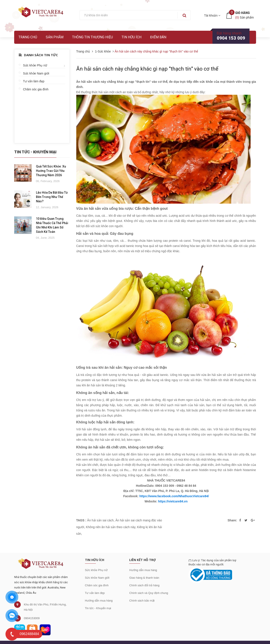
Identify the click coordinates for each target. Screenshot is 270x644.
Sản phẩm (54, 37)
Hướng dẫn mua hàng (99, 600)
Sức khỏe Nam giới (36, 73)
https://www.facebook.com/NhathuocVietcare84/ (174, 496)
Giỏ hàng (242, 13)
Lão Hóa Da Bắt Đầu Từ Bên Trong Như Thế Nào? (52, 197)
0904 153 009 (231, 38)
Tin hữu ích (131, 37)
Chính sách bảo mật (142, 600)
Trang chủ (28, 37)
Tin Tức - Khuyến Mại (35, 152)
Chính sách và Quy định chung (148, 593)
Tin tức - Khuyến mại (98, 608)
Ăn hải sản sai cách (100, 520)
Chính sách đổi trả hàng (144, 585)
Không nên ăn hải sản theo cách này (110, 527)
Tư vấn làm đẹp (33, 81)
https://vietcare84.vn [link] (172, 501)
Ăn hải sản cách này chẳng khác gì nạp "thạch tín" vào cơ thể (147, 68)
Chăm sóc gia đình (36, 89)
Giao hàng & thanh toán (144, 577)
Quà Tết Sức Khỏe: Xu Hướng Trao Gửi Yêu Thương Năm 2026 (51, 171)
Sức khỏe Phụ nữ (35, 65)
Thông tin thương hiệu (92, 37)
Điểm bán (158, 37)
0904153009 (32, 618)
